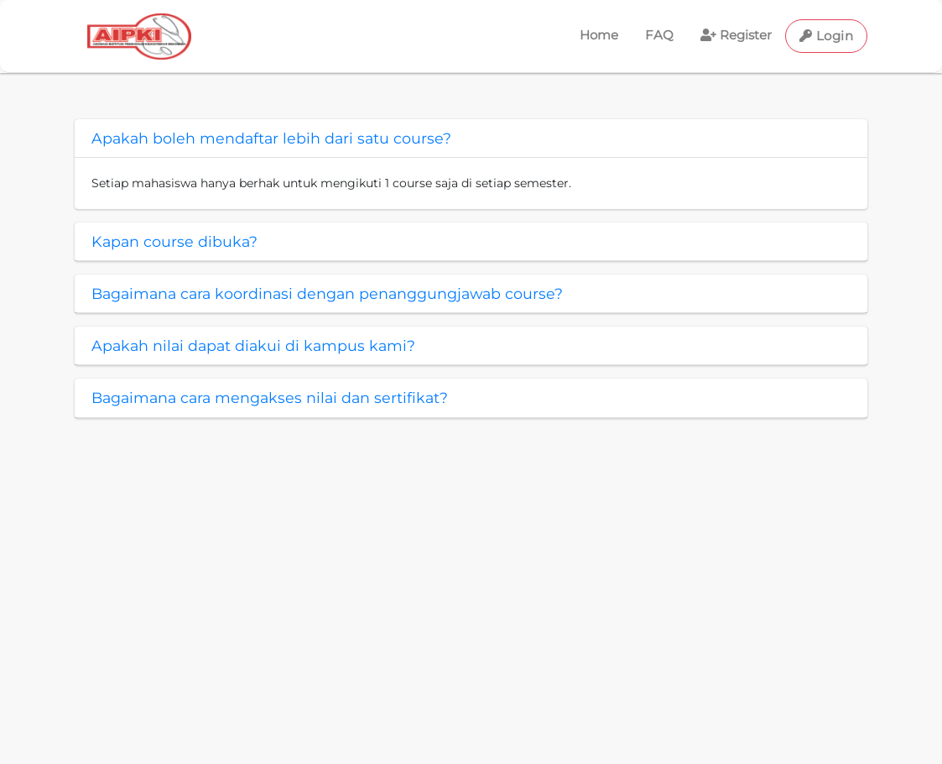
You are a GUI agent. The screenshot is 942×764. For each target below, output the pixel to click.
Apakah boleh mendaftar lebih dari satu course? (271, 138)
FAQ (659, 35)
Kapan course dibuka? (174, 241)
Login (826, 36)
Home (599, 35)
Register (736, 35)
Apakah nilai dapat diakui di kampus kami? (253, 345)
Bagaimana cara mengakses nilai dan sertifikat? (269, 397)
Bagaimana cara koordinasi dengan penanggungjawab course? (327, 293)
